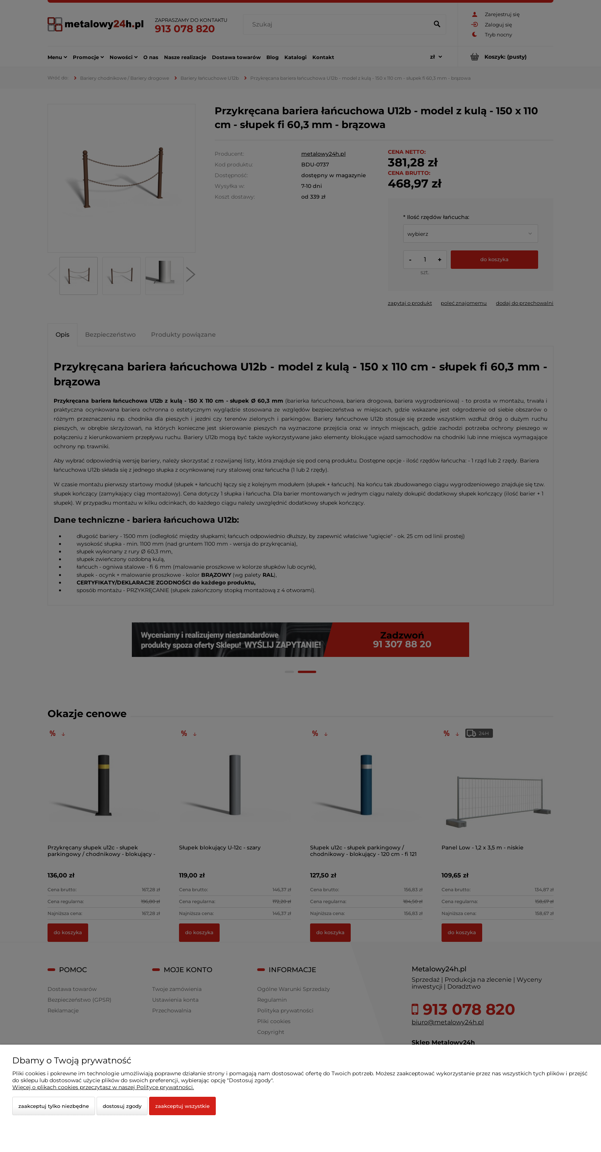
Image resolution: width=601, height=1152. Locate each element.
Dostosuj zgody (122, 1106)
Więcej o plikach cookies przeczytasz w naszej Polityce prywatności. (103, 1087)
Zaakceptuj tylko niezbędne (53, 1106)
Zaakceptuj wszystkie (182, 1106)
